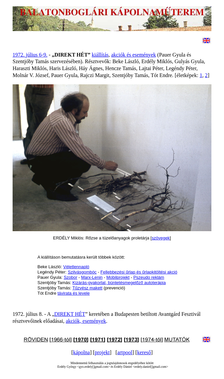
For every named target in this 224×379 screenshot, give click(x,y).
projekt (102, 352)
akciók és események (133, 55)
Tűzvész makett (87, 287)
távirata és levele (73, 293)
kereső (144, 352)
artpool (124, 352)
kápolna (81, 352)
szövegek (161, 237)
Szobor (70, 277)
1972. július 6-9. (30, 55)
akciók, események (86, 321)
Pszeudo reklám (148, 277)
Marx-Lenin (92, 277)
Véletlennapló (76, 266)
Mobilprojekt (118, 277)
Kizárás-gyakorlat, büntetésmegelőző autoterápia (119, 282)
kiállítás (100, 55)
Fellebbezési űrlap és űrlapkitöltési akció (138, 272)
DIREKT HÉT (69, 314)
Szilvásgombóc (82, 272)
